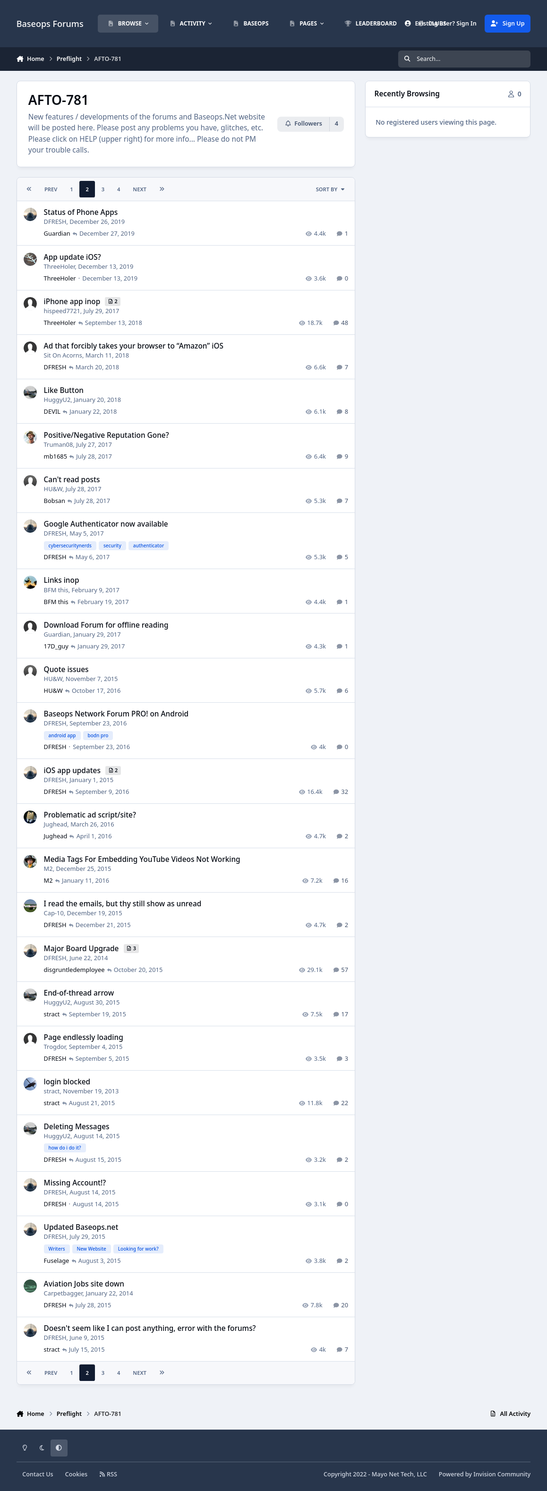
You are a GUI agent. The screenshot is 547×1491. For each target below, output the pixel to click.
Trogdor (54, 1046)
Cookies (76, 1474)
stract (51, 1014)
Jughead (55, 824)
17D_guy (55, 645)
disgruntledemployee (73, 969)
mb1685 (55, 456)
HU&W (52, 488)
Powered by (484, 1474)
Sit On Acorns (62, 355)
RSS (108, 1474)
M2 (47, 868)
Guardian (56, 233)
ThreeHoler (59, 266)
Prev (50, 189)
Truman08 (58, 444)
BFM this (55, 589)
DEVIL (51, 411)
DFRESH (54, 221)
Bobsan (54, 500)
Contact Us (37, 1474)
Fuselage (56, 1260)
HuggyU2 (56, 399)
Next (139, 189)
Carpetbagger (62, 1292)
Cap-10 (53, 913)
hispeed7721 (61, 310)
